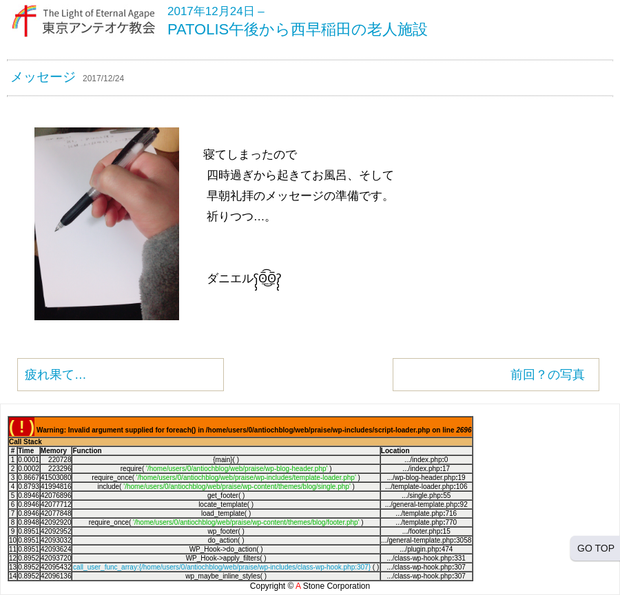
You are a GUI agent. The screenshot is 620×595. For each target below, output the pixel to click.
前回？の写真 (547, 375)
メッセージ (43, 77)
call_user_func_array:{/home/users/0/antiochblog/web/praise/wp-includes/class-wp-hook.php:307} (222, 567)
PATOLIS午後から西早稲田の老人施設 (297, 29)
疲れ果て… (56, 375)
